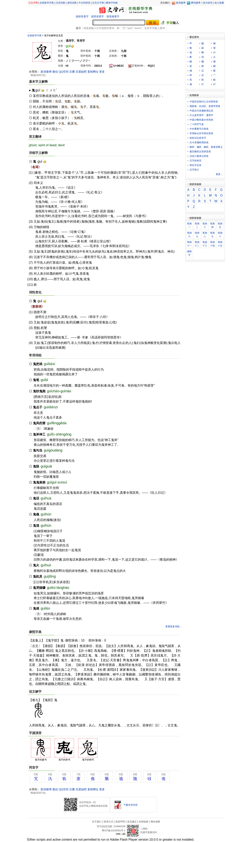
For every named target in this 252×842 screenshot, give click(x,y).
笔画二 (197, 225)
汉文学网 (33, 2)
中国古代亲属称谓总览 (201, 110)
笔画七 (197, 234)
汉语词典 (60, 2)
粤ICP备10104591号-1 (113, 830)
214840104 (119, 826)
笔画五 (220, 225)
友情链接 (143, 821)
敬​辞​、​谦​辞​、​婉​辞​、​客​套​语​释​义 (206, 147)
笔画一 (189, 225)
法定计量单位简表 (199, 156)
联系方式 (108, 821)
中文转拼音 (84, 2)
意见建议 (132, 821)
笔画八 (204, 234)
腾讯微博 (195, 2)
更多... (219, 174)
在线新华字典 (47, 2)
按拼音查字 (82, 16)
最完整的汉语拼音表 (200, 151)
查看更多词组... (173, 626)
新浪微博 (180, 2)
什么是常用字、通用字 (201, 115)
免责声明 (120, 821)
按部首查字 (97, 16)
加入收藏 (219, 2)
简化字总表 (195, 165)
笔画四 (212, 225)
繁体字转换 (112, 2)
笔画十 (220, 234)
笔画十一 (189, 244)
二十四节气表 (197, 124)
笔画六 (189, 234)
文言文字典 (98, 2)
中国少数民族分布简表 (201, 119)
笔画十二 (197, 244)
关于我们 (96, 821)
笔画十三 (204, 244)
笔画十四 (212, 244)
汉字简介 (194, 169)
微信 (55, 71)
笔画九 (212, 234)
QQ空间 (64, 71)
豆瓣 (72, 71)
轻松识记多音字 (198, 138)
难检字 (189, 253)
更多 (102, 71)
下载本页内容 (130, 805)
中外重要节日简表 (199, 128)
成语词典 (72, 2)
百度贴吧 (81, 71)
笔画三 (204, 225)
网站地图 (155, 821)
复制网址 (92, 71)
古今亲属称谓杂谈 (199, 142)
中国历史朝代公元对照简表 (204, 101)
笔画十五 (220, 244)
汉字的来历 (195, 160)
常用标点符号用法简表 (201, 133)
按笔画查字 (113, 16)
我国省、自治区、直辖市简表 (205, 106)
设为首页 (207, 2)
